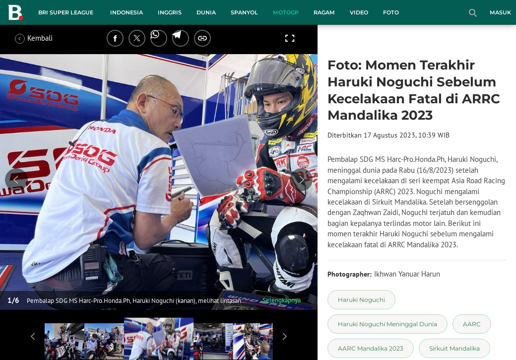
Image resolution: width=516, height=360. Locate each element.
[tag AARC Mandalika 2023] (370, 348)
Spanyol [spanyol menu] (244, 12)
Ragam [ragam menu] (324, 12)
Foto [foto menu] (391, 12)
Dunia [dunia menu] (206, 12)
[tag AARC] (471, 324)
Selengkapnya (281, 300)
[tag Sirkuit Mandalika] (454, 348)
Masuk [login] (500, 12)
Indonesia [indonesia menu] (126, 12)
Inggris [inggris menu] (170, 12)
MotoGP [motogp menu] (286, 12)
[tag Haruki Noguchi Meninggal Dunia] (387, 324)
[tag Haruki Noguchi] (361, 299)
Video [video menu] (359, 12)
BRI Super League (65, 12)
